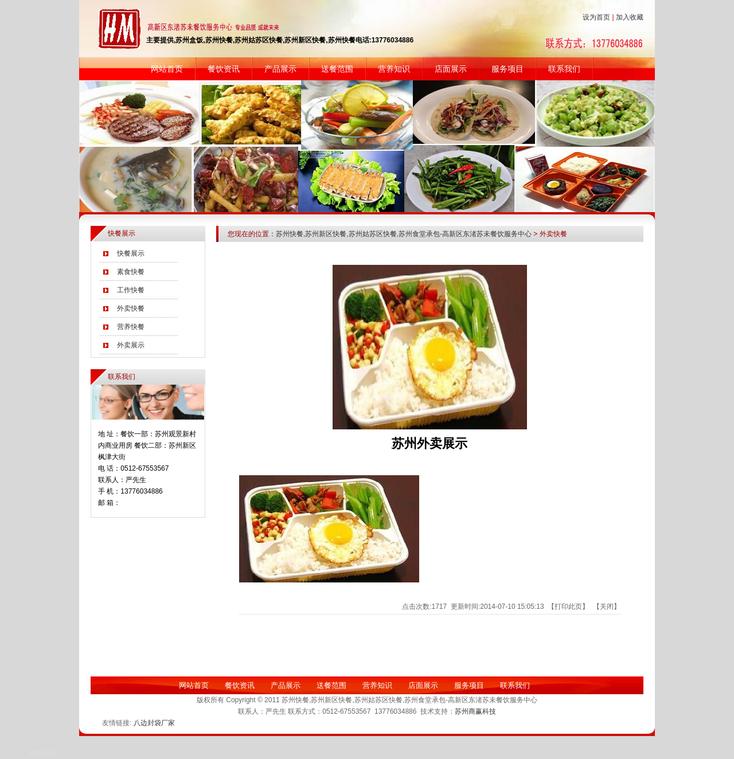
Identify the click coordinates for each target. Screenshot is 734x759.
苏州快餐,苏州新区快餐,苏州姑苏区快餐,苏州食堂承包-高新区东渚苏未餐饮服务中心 (404, 234)
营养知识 (394, 68)
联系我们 (564, 68)
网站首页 (167, 68)
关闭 (607, 606)
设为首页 (596, 17)
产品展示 (280, 68)
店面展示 (451, 68)
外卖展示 (131, 345)
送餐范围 (337, 68)
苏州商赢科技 (475, 711)
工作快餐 (131, 290)
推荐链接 (42, 753)
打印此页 (568, 606)
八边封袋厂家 (154, 723)
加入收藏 (629, 17)
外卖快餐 (131, 308)
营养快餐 (131, 327)
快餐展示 (131, 253)
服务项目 (507, 68)
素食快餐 (131, 272)
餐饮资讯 (224, 68)
